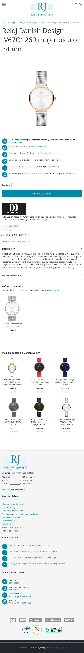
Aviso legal (6, 524)
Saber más (42, 146)
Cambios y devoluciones (12, 510)
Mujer (13, 23)
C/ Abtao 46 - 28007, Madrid (21, 603)
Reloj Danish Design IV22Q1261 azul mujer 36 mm (65, 382)
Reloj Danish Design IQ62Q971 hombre (13, 325)
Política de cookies (10, 530)
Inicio (4, 23)
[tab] (42, 248)
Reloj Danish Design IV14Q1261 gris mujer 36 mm (13, 422)
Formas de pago (9, 507)
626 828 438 (14, 589)
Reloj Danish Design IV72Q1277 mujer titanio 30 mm (66, 422)
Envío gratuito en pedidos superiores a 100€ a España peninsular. (37, 563)
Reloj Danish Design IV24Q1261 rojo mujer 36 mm (39, 382)
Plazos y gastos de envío (12, 504)
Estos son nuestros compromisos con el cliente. (29, 545)
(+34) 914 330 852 (16, 142)
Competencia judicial (11, 517)
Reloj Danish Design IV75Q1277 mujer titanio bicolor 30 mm (12, 382)
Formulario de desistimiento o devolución (20, 514)
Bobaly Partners (61, 648)
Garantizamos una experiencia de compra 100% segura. (33, 551)
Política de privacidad (11, 527)
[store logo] (42, 9)
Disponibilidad (8, 520)
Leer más (48, 153)
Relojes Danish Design (28, 23)
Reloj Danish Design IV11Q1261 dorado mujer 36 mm (39, 422)
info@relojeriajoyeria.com (20, 596)
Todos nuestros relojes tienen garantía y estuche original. (34, 557)
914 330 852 (14, 583)
